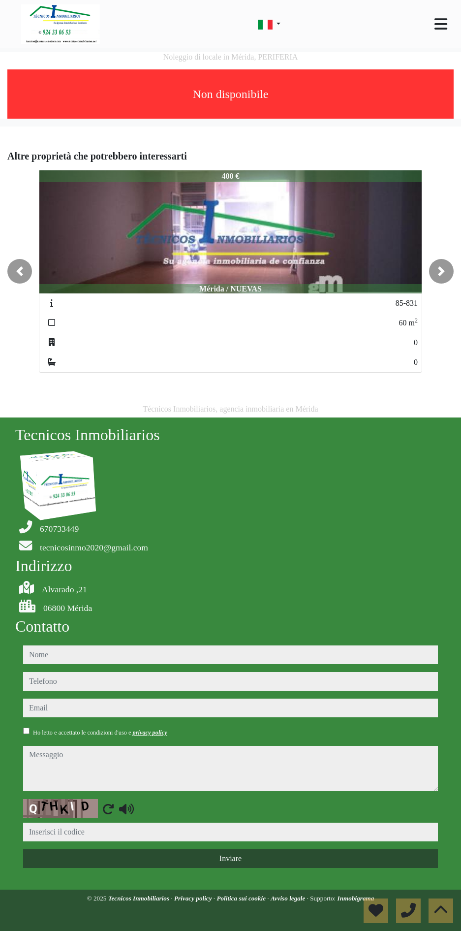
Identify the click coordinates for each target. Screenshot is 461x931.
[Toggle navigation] (441, 24)
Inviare (230, 858)
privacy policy (150, 732)
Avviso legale (289, 898)
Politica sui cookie (241, 898)
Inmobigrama (356, 898)
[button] (19, 271)
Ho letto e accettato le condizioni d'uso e (100, 732)
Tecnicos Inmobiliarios (139, 898)
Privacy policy (194, 898)
